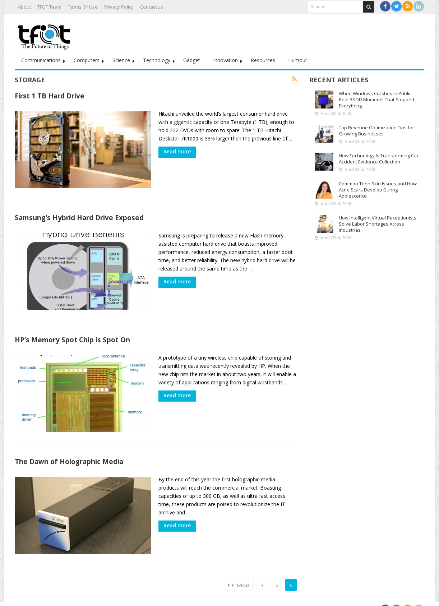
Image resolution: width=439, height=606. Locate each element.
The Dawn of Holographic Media (69, 452)
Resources (263, 60)
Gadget (191, 60)
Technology (156, 60)
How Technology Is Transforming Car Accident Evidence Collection (379, 158)
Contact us (151, 7)
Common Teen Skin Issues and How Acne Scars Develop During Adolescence (378, 189)
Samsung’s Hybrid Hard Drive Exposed (79, 214)
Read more (177, 151)
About (24, 7)
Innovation (225, 60)
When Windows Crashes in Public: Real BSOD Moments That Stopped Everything (376, 99)
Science (121, 60)
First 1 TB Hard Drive (49, 95)
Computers (87, 60)
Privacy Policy (119, 7)
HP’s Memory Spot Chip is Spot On (72, 333)
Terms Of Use (83, 7)
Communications (41, 60)
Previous (238, 572)
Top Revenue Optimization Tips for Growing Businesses (376, 130)
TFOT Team (49, 7)
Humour (297, 60)
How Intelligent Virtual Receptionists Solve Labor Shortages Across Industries (377, 223)
